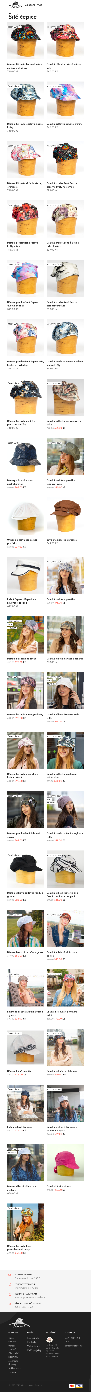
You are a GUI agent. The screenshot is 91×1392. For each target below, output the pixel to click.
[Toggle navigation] (81, 4)
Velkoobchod (33, 1346)
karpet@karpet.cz (74, 1345)
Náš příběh (33, 1338)
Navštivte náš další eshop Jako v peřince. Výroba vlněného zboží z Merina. (53, 1351)
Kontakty (31, 1342)
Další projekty (34, 1350)
